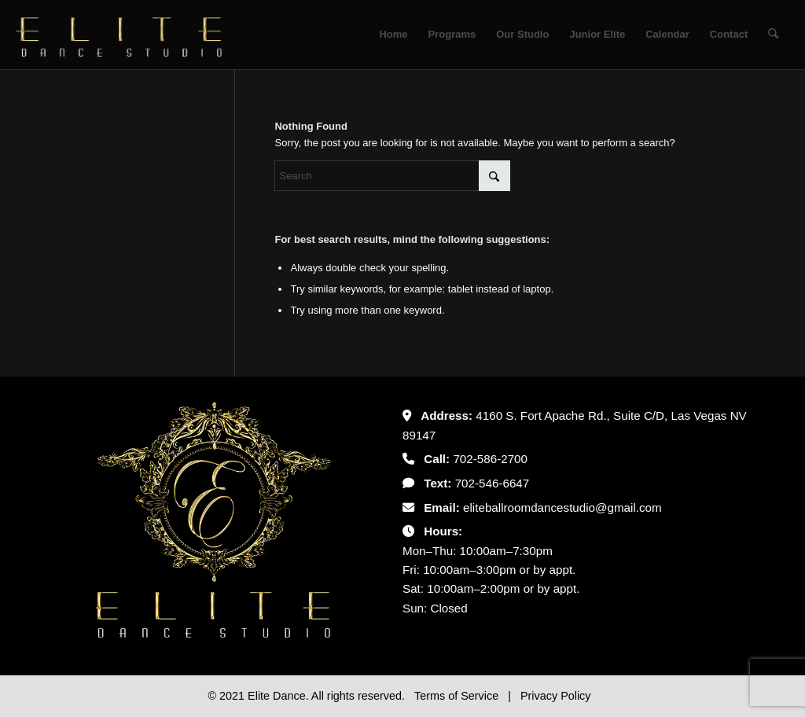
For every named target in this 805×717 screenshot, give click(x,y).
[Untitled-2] (119, 34)
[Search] (773, 34)
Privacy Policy (555, 695)
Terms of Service (458, 695)
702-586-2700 (490, 458)
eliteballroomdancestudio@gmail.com (562, 507)
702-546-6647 (492, 483)
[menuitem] (393, 34)
